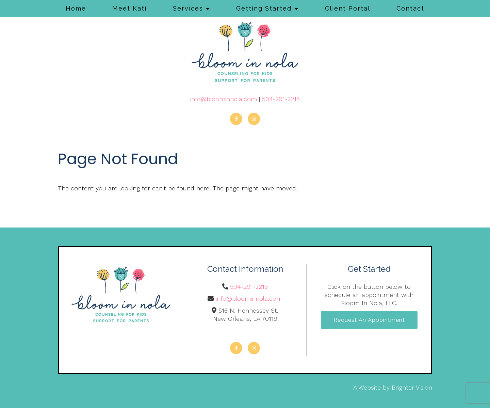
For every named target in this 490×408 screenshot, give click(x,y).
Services (188, 8)
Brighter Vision (412, 387)
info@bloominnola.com (223, 99)
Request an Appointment (369, 320)
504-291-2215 (281, 99)
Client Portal (347, 8)
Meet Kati (129, 8)
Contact (410, 8)
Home (76, 8)
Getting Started (264, 8)
